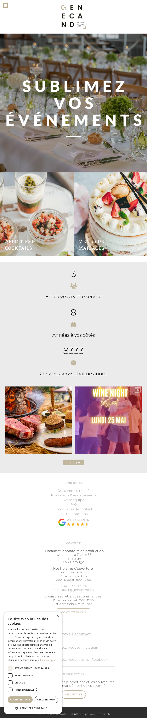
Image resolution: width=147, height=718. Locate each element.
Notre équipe (73, 500)
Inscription (73, 694)
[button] (33, 708)
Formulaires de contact (73, 509)
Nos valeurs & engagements (73, 495)
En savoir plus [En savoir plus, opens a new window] (48, 660)
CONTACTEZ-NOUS (73, 612)
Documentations (74, 514)
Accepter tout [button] (20, 699)
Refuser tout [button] (46, 699)
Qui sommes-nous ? (74, 491)
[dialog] (33, 663)
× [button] (57, 616)
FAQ (73, 504)
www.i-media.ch (100, 714)
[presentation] (3, 103)
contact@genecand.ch (75, 590)
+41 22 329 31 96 (75, 586)
